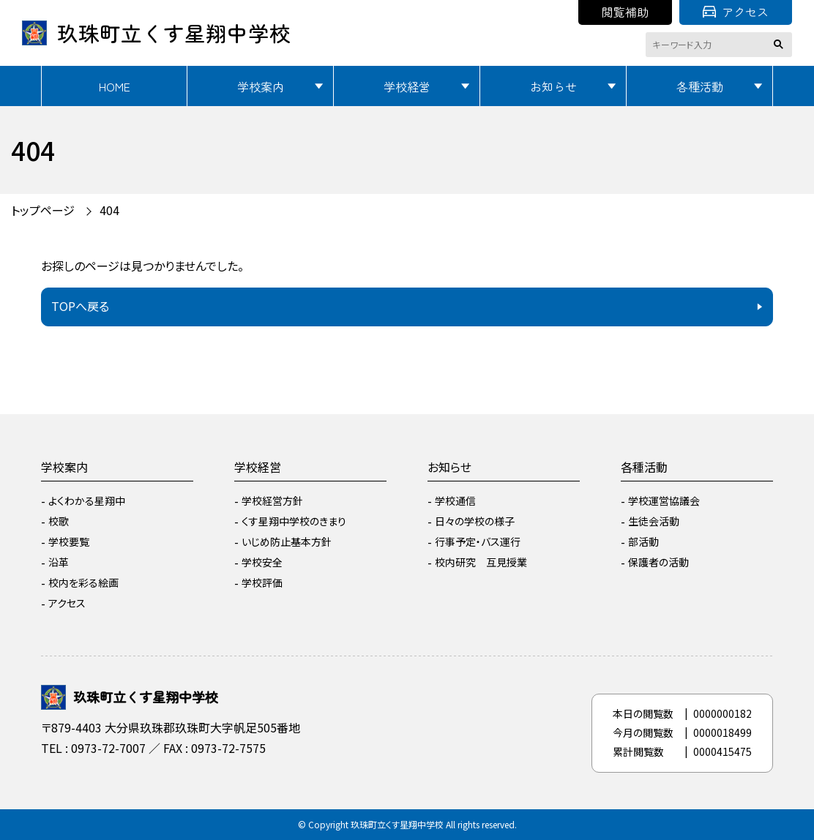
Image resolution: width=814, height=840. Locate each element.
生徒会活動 (653, 521)
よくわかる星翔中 (86, 500)
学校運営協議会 (664, 500)
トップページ (43, 210)
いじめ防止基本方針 (287, 541)
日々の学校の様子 (475, 521)
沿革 (58, 562)
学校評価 (262, 582)
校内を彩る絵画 (83, 582)
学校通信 (455, 500)
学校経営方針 (272, 500)
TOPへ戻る (80, 306)
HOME (114, 86)
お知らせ (553, 86)
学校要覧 (68, 541)
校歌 (58, 521)
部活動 (643, 541)
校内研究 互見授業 (481, 562)
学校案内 (260, 86)
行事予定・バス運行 (477, 541)
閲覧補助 (625, 11)
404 (109, 210)
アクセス (736, 11)
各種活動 (699, 86)
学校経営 (407, 86)
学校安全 (262, 562)
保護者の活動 (658, 562)
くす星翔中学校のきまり (294, 521)
